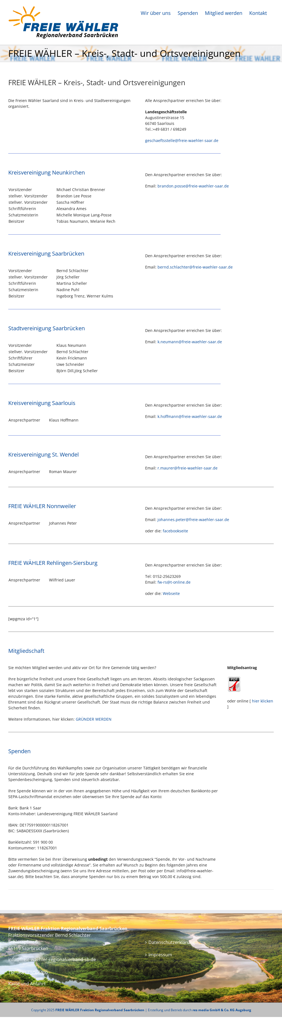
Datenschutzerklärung (171, 942)
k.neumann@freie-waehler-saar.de (190, 341)
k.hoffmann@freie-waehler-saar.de (190, 416)
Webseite (171, 593)
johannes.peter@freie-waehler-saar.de (193, 519)
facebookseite (175, 530)
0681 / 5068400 (32, 973)
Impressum (160, 955)
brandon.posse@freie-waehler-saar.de (193, 186)
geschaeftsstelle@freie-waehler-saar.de (181, 140)
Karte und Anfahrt (27, 984)
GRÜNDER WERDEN (94, 719)
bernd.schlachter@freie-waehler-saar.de (195, 267)
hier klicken (262, 701)
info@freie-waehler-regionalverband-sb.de (52, 959)
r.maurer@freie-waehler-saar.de (188, 468)
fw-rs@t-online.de (174, 582)
